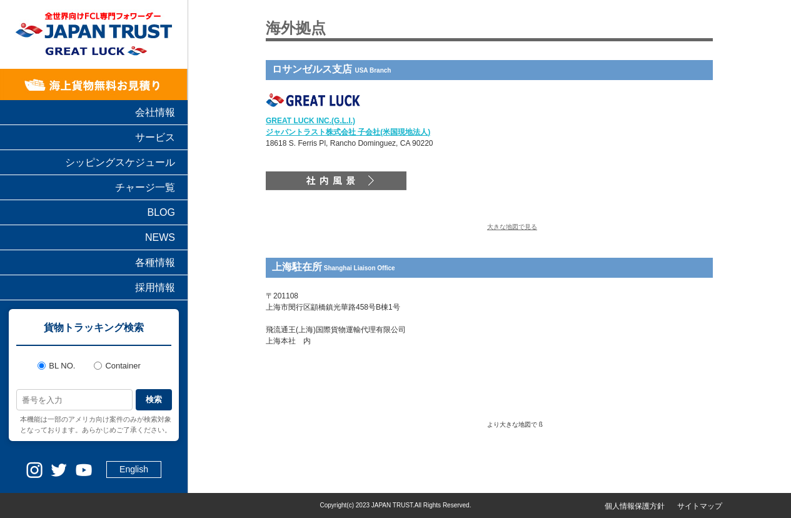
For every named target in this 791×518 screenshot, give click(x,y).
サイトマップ (699, 506)
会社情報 (155, 112)
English (133, 469)
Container (117, 365)
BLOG (161, 212)
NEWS (160, 237)
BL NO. (56, 365)
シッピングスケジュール (120, 162)
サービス (155, 137)
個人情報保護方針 (635, 506)
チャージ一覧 (145, 187)
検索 (154, 399)
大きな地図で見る (512, 226)
